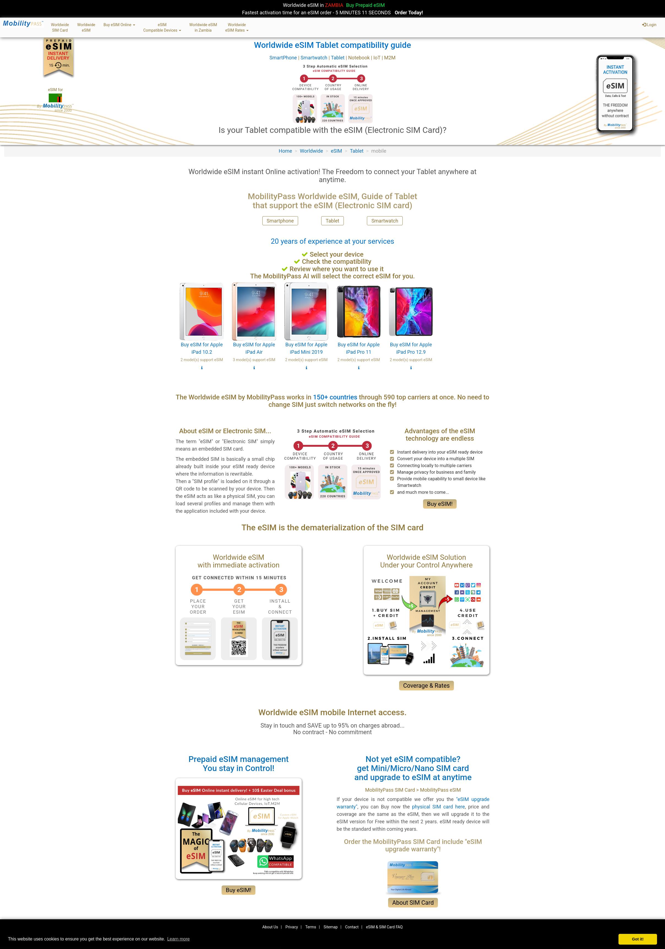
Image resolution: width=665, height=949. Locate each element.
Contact (352, 927)
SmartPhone (283, 58)
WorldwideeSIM (86, 27)
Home (285, 151)
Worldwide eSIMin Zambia (203, 27)
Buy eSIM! (440, 504)
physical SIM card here (438, 807)
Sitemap (330, 927)
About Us (270, 927)
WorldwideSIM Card (60, 27)
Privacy (291, 927)
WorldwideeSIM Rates (236, 27)
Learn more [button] (178, 939)
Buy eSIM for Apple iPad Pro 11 (359, 326)
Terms (310, 927)
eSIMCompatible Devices (162, 27)
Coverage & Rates (426, 685)
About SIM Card (413, 902)
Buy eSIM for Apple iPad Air (254, 326)
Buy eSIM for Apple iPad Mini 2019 (306, 326)
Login (649, 25)
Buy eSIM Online (119, 25)
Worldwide (311, 151)
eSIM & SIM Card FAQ (384, 927)
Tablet (338, 58)
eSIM (336, 151)
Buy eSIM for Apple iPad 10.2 (202, 326)
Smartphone (280, 221)
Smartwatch (315, 58)
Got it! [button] (638, 939)
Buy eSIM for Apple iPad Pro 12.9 (411, 326)
